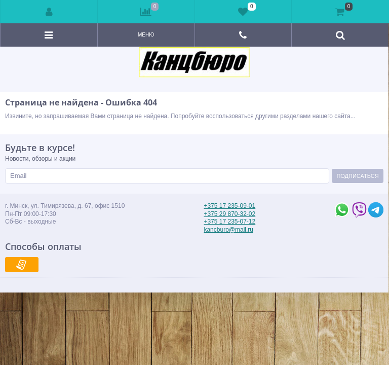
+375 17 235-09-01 (229, 205)
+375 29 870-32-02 (229, 213)
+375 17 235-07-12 (229, 221)
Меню (146, 35)
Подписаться (357, 176)
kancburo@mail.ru (228, 229)
